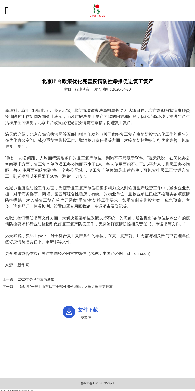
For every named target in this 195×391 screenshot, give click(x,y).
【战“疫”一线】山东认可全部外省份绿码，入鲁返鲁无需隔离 (65, 286)
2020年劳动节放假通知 (36, 279)
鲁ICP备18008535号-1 (98, 383)
